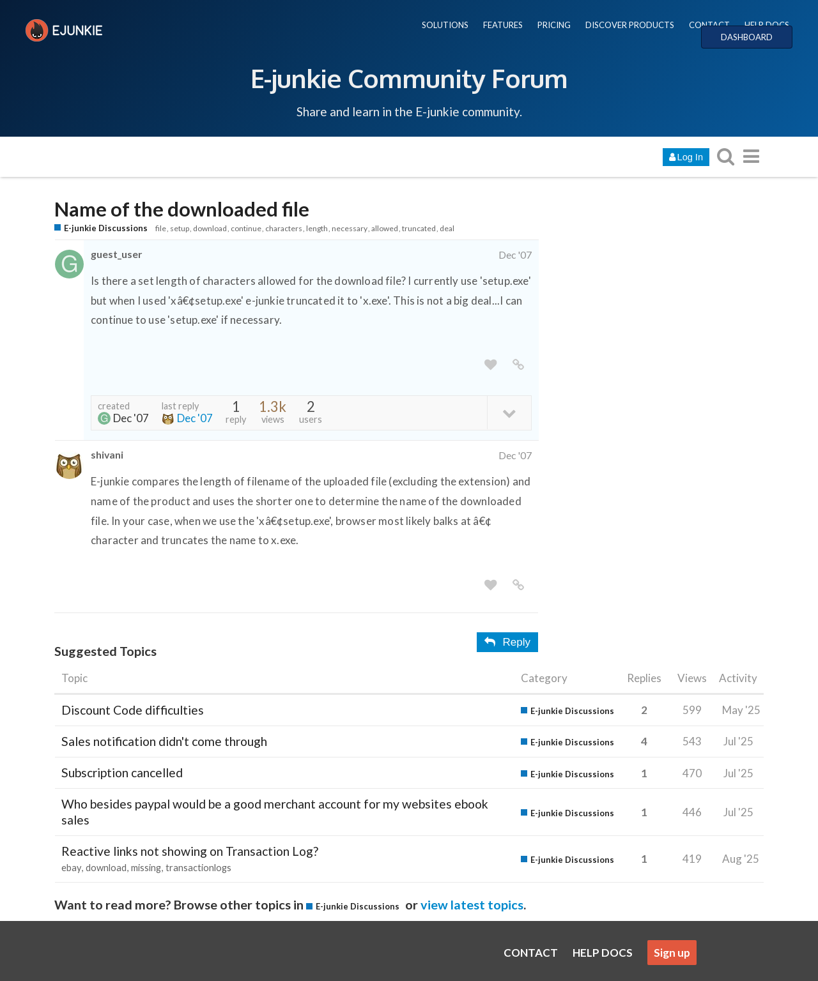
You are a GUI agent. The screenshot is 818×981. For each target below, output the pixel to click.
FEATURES (503, 25)
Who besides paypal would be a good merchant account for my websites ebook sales (274, 811)
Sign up (672, 952)
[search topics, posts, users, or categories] (725, 156)
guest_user (116, 254)
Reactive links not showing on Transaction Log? (189, 851)
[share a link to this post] (518, 365)
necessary (349, 228)
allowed (384, 228)
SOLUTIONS (445, 25)
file (160, 228)
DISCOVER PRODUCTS (629, 25)
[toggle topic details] (509, 412)
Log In (686, 157)
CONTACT (709, 25)
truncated (419, 228)
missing (146, 867)
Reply (507, 642)
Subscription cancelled (122, 772)
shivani (107, 454)
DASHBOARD (747, 37)
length (317, 228)
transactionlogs (198, 867)
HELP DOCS (767, 25)
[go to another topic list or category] (751, 156)
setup (179, 228)
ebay (71, 867)
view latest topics (472, 904)
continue (246, 228)
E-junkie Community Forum (409, 78)
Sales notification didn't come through (164, 741)
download (210, 228)
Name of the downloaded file (181, 209)
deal (447, 228)
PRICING (554, 25)
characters (283, 228)
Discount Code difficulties (132, 710)
